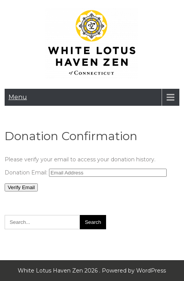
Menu (17, 97)
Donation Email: (26, 172)
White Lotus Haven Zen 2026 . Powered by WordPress (92, 270)
